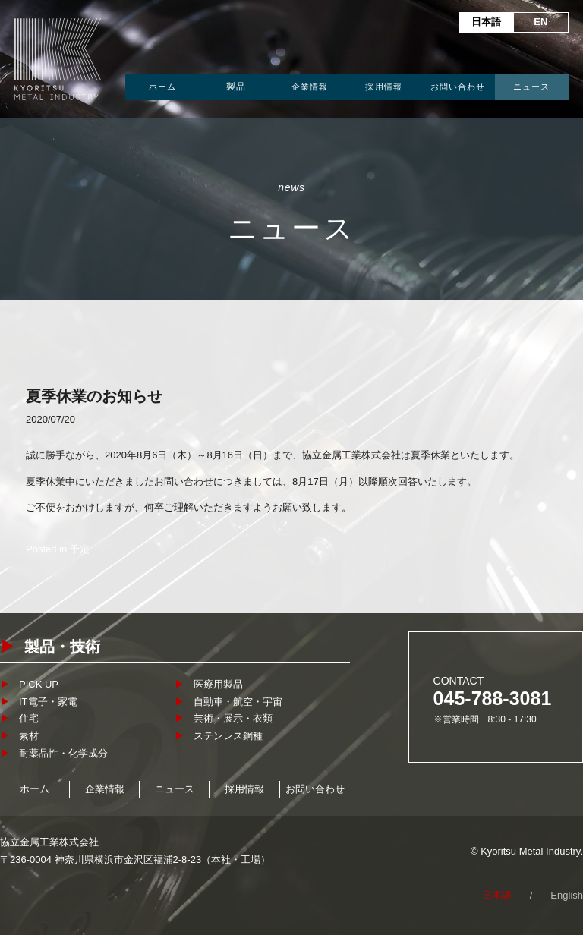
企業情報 (310, 86)
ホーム (162, 86)
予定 (80, 549)
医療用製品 (218, 684)
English (566, 895)
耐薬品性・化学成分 (63, 753)
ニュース (531, 86)
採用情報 (383, 86)
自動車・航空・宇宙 (238, 701)
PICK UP (38, 684)
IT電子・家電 (48, 701)
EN (540, 21)
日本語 (486, 21)
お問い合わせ (458, 86)
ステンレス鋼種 (228, 735)
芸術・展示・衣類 (233, 718)
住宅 (29, 718)
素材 (29, 735)
